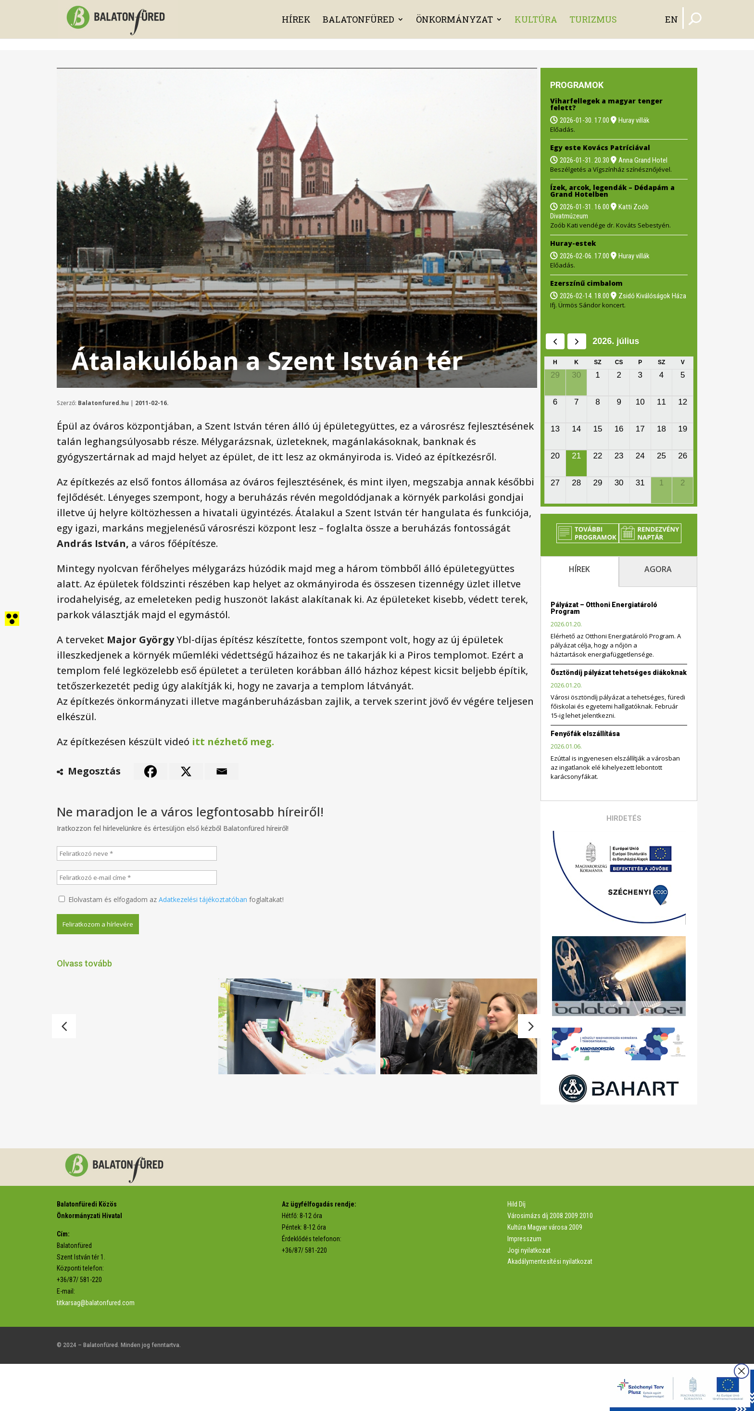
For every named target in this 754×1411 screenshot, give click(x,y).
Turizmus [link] (593, 19)
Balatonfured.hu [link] (103, 403)
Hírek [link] (296, 19)
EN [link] (671, 19)
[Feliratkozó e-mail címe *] (137, 877)
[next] (576, 341)
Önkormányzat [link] (454, 19)
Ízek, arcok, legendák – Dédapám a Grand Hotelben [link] (612, 191)
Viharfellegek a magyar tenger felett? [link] (606, 104)
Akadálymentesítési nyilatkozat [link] (549, 1308)
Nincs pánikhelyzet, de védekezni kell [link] (454, 1097)
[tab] (579, 571)
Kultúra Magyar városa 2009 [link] (544, 1274)
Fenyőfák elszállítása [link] (585, 733)
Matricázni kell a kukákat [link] (271, 1096)
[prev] (555, 341)
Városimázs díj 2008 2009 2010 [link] (550, 1263)
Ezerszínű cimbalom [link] (586, 283)
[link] (118, 18)
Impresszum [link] (524, 1285)
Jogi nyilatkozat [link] (529, 1297)
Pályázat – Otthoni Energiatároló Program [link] (604, 608)
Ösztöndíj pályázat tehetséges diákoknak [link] (619, 672)
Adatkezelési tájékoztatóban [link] (203, 899)
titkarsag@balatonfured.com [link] (96, 1349)
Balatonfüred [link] (358, 19)
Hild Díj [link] (516, 1251)
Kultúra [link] (536, 19)
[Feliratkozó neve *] (137, 853)
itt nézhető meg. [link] (233, 741)
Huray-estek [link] (573, 243)
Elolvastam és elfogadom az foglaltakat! (171, 899)
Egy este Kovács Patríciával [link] (600, 147)
